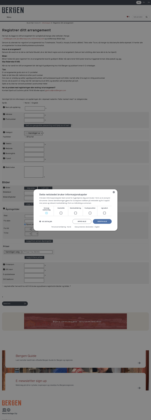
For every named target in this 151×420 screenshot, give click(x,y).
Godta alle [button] (102, 221)
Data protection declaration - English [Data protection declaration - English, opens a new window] (87, 227)
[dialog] (75, 210)
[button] (45, 221)
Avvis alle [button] (82, 221)
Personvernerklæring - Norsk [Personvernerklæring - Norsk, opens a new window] (61, 227)
